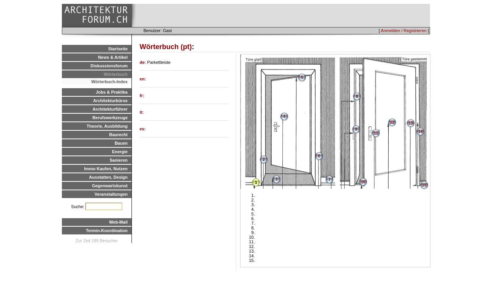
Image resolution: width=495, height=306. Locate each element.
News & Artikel (113, 57)
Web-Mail (118, 222)
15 (424, 185)
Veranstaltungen (111, 194)
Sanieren (119, 160)
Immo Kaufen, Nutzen (106, 168)
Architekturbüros (110, 100)
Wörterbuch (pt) (166, 47)
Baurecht (118, 134)
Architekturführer (110, 109)
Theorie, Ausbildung (107, 126)
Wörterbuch (116, 74)
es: (143, 129)
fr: (142, 95)
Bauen (121, 143)
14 (420, 132)
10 (363, 182)
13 (410, 123)
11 (376, 133)
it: (141, 112)
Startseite (118, 48)
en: (143, 79)
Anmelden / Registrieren (404, 30)
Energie (120, 151)
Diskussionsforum (109, 65)
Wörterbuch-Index (109, 81)
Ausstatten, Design (108, 177)
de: (143, 62)
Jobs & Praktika (112, 92)
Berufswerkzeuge (110, 117)
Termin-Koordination (107, 230)
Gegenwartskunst (110, 185)
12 (392, 122)
